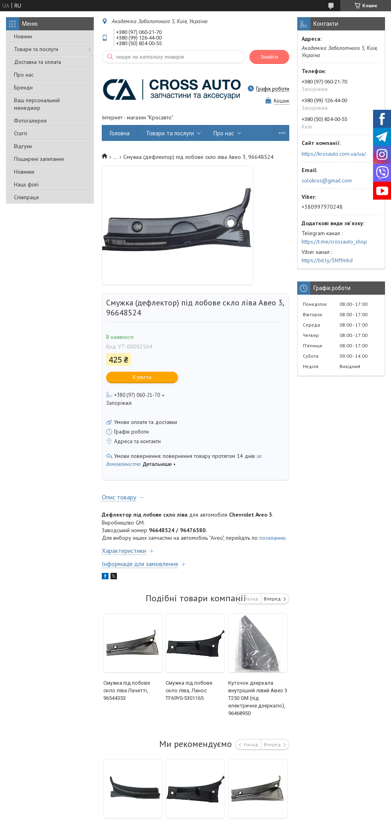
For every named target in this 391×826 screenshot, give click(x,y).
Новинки (24, 171)
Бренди (23, 87)
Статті (20, 133)
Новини (23, 36)
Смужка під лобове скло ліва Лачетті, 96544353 (126, 690)
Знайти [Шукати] (269, 57)
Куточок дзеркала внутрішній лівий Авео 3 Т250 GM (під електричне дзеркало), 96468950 (257, 698)
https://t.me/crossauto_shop (334, 241)
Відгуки (23, 146)
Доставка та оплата (37, 61)
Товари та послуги (36, 49)
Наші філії (26, 184)
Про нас (24, 74)
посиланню (272, 537)
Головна (120, 133)
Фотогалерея (30, 120)
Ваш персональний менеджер (37, 104)
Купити (142, 377)
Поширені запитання (39, 158)
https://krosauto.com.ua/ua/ (334, 153)
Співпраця (26, 197)
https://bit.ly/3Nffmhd (327, 260)
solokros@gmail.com (327, 180)
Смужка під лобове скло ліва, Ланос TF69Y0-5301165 (189, 690)
